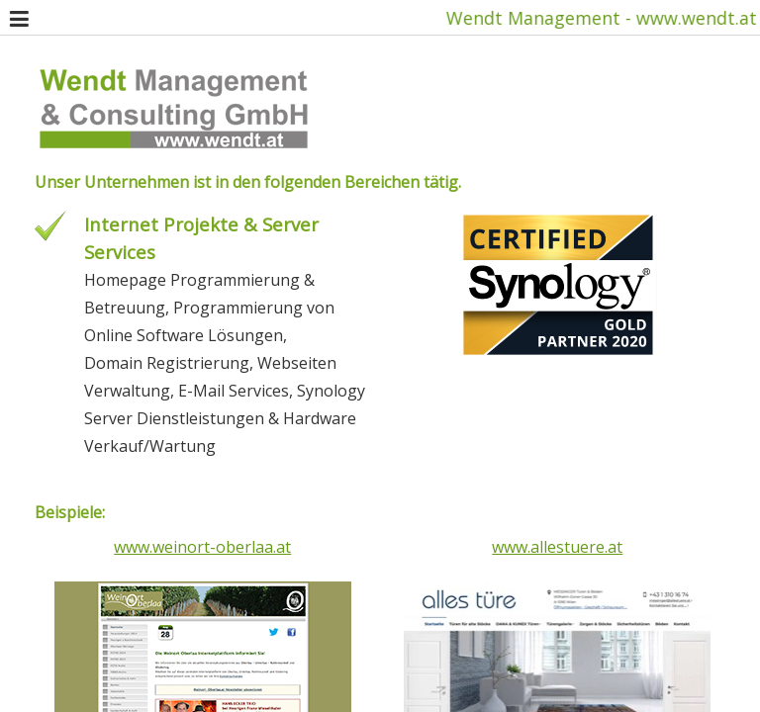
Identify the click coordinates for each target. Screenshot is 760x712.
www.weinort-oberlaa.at (202, 547)
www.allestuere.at (557, 547)
